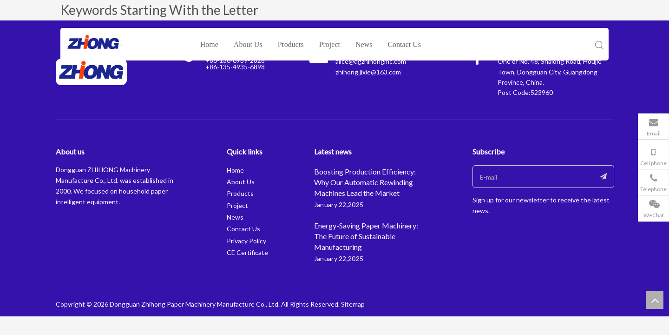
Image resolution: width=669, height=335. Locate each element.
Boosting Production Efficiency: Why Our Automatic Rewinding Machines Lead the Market (365, 182)
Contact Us (404, 44)
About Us (248, 44)
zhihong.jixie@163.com (368, 72)
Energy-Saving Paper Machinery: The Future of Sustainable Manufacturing (366, 236)
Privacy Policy (246, 241)
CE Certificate (247, 252)
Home (209, 44)
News (363, 44)
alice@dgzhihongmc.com (370, 61)
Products (291, 44)
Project (329, 44)
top (654, 300)
